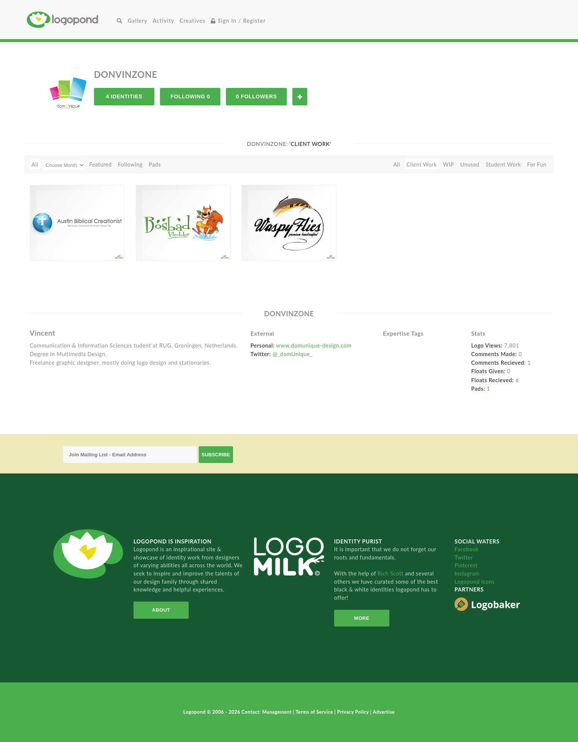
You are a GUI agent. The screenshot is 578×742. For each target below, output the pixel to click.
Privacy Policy (353, 712)
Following (130, 164)
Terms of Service (315, 712)
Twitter (464, 557)
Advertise (384, 712)
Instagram (467, 573)
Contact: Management (267, 712)
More (362, 618)
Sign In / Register (238, 21)
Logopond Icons (474, 581)
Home (70, 19)
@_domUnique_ (293, 354)
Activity (163, 21)
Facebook (467, 549)
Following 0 (190, 96)
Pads (155, 164)
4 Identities (124, 96)
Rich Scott (391, 573)
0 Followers (256, 96)
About (161, 610)
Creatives (192, 21)
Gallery (137, 21)
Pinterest (466, 565)
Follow (299, 96)
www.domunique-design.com (313, 345)
